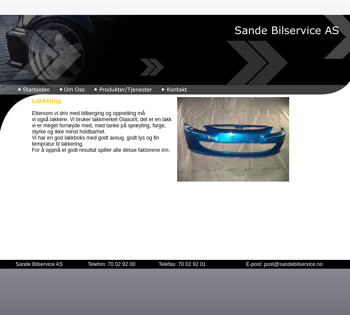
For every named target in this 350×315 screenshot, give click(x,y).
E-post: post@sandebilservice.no (284, 264)
